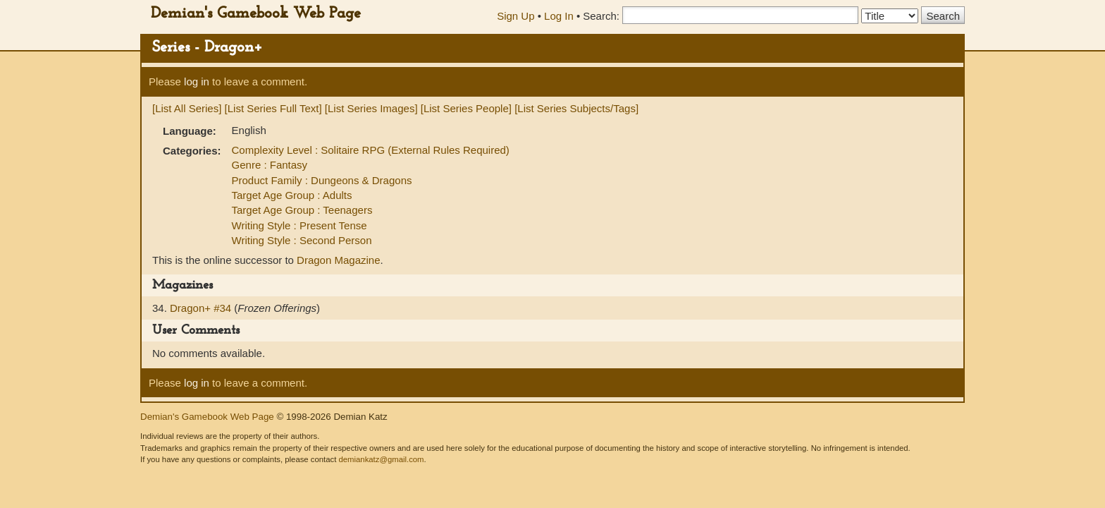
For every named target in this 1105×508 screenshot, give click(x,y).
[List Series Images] (371, 108)
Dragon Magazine (338, 260)
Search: (601, 16)
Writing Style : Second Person (302, 240)
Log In (559, 16)
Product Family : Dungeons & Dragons (322, 180)
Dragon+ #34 (202, 308)
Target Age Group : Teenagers (302, 210)
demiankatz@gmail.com (381, 459)
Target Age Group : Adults (292, 195)
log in (196, 81)
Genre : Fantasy (270, 165)
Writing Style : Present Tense (299, 225)
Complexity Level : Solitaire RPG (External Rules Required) (371, 150)
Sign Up (515, 16)
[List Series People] (466, 108)
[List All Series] (186, 108)
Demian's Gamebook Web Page (256, 14)
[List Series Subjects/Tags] (576, 108)
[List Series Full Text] (273, 108)
